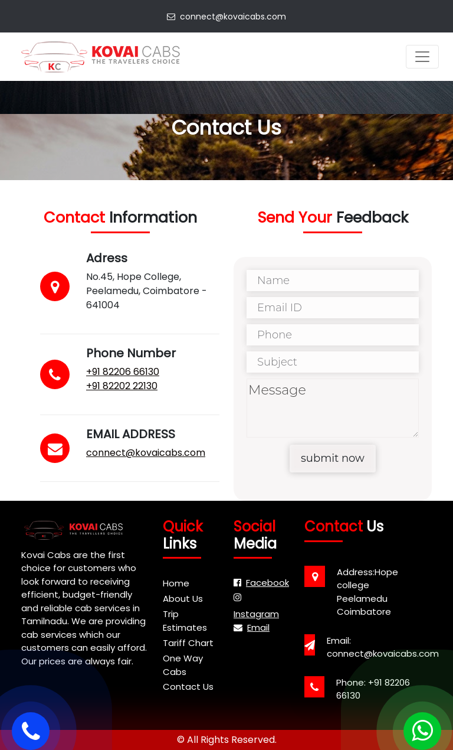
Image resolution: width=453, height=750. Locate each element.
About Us (183, 598)
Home (176, 583)
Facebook (261, 582)
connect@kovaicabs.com (226, 16)
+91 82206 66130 (122, 372)
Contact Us (188, 686)
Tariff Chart (188, 643)
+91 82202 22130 (121, 386)
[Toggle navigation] (422, 57)
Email (252, 627)
